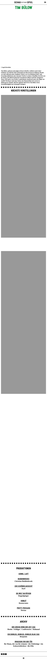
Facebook (2, 654)
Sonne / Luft (24, 574)
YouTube (6, 654)
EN (45, 2)
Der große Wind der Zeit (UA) (23, 627)
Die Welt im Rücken (23, 593)
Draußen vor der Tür (23, 642)
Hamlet (23, 601)
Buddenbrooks (23, 579)
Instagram (4, 654)
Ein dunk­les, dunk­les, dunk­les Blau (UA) (23, 634)
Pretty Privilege (23, 608)
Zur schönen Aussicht (23, 586)
